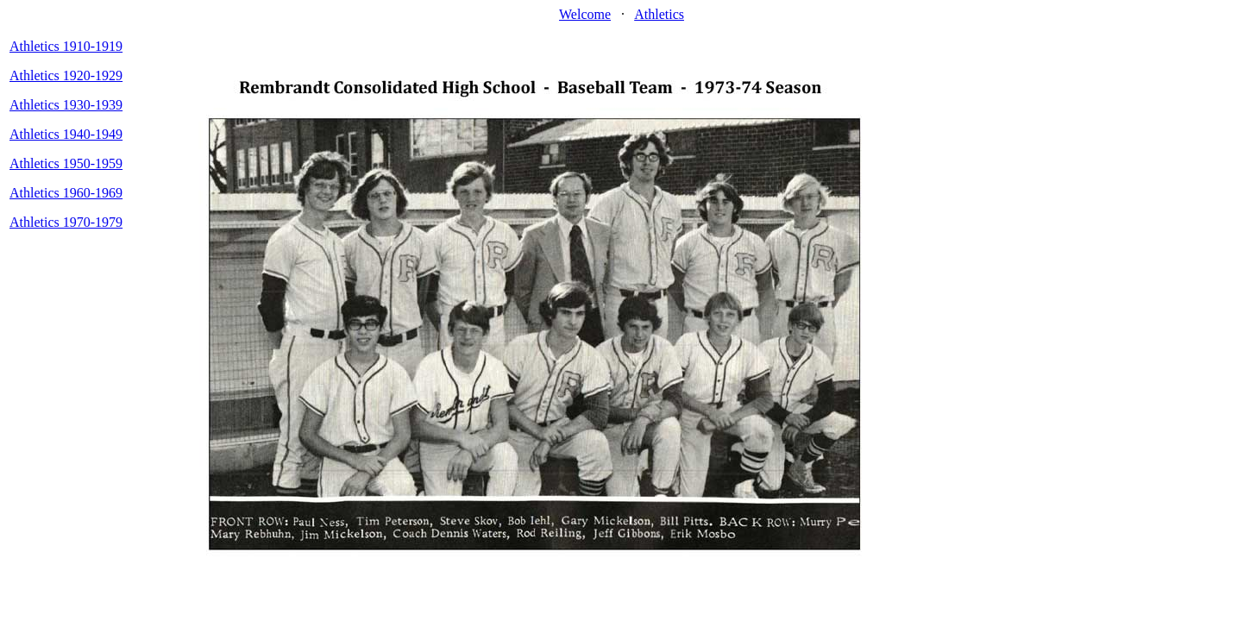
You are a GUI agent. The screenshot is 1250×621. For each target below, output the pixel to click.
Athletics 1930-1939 (65, 104)
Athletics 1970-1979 (65, 222)
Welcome (585, 14)
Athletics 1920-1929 (65, 75)
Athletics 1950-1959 (65, 163)
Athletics (659, 14)
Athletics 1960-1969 (65, 192)
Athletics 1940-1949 (65, 134)
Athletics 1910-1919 (65, 46)
